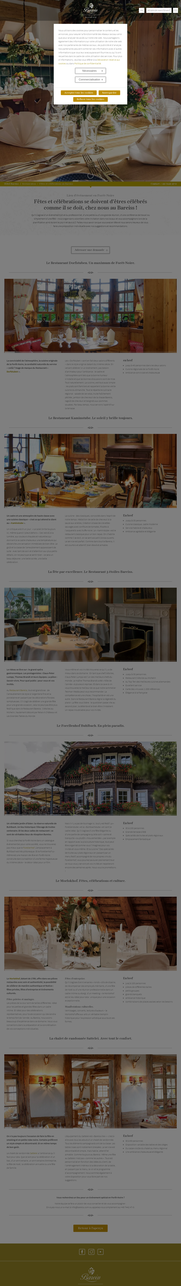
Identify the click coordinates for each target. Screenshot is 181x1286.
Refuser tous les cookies (90, 99)
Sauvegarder (109, 93)
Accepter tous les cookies (78, 93)
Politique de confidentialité (87, 63)
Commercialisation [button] (89, 79)
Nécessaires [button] (89, 70)
